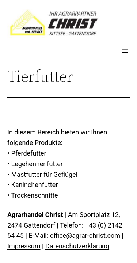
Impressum (24, 246)
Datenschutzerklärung (77, 246)
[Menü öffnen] (125, 51)
